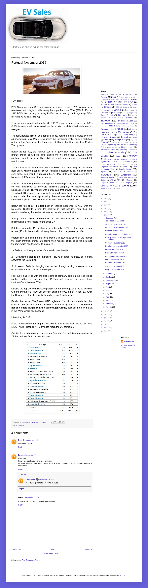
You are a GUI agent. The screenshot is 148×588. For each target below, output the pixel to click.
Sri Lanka (118, 172)
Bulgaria (110, 104)
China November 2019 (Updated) (117, 234)
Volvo (103, 186)
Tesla (111, 177)
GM (102, 135)
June (108, 290)
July (107, 287)
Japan (104, 142)
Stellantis (130, 172)
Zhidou (110, 188)
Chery (134, 107)
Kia (119, 142)
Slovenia (124, 167)
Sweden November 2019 (114, 266)
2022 (106, 205)
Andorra (112, 94)
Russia (122, 164)
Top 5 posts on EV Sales (114, 221)
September (110, 280)
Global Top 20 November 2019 (117, 228)
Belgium (109, 102)
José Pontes (30, 479)
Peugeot (117, 159)
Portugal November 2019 (114, 253)
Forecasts (105, 129)
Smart (134, 167)
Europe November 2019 (114, 231)
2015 (106, 321)
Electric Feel (116, 117)
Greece (110, 135)
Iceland (124, 137)
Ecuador (103, 117)
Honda (118, 135)
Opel (110, 159)
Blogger (122, 575)
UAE (111, 180)
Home (52, 549)
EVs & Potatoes (107, 123)
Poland (124, 159)
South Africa (109, 169)
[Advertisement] (115, 71)
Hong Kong (128, 135)
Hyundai (113, 137)
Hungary (104, 137)
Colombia (104, 113)
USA (112, 182)
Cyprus (132, 113)
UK (118, 180)
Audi (120, 94)
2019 (106, 215)
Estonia (129, 118)
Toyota (130, 178)
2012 (106, 331)
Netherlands (116, 152)
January (109, 307)
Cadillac (134, 104)
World (125, 185)
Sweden (106, 174)
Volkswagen (126, 182)
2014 (106, 324)
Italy (124, 140)
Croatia (125, 113)
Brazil (103, 104)
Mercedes (104, 149)
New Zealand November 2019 (116, 246)
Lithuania (104, 145)
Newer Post (16, 549)
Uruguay (103, 182)
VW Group (114, 186)
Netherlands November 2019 (116, 256)
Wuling (103, 188)
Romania (111, 164)
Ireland (106, 140)
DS (133, 115)
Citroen (132, 110)
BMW (130, 102)
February (109, 304)
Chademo (126, 107)
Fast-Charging (122, 123)
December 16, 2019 (46, 479)
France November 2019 (114, 250)
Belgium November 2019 (114, 270)
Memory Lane (126, 147)
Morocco (103, 153)
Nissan (118, 156)
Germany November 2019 (115, 243)
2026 (106, 199)
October (109, 277)
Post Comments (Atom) (31, 560)
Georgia (112, 132)
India (135, 137)
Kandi (113, 142)
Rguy (20, 440)
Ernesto (21, 455)
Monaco (132, 149)
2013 (106, 328)
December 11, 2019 (30, 440)
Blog (120, 102)
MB (116, 147)
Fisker (123, 126)
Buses (117, 104)
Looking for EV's (116, 145)
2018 (106, 311)
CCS (117, 107)
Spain (103, 171)
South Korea (125, 169)
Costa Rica (116, 113)
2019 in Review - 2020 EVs (115, 224)
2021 (106, 209)
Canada (107, 107)
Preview (119, 162)
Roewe (103, 164)
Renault (128, 162)
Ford (131, 126)
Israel (116, 140)
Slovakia (114, 167)
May (107, 294)
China (117, 109)
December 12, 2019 (32, 455)
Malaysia (108, 147)
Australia (129, 95)
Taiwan (103, 177)
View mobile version (52, 554)
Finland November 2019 (114, 260)
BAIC (114, 97)
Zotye (116, 188)
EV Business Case (125, 121)
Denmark (122, 115)
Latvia (126, 142)
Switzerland (126, 175)
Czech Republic (107, 115)
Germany (123, 132)
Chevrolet (107, 110)
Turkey (103, 180)
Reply (20, 447)
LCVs (132, 142)
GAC (132, 129)
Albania (103, 94)
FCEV (132, 123)
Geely (103, 132)
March (108, 300)
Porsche (134, 159)
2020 (106, 212)
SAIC (131, 164)
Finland (111, 126)
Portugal (21, 425)
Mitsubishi (122, 149)
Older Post (88, 549)
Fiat (102, 126)
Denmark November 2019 (115, 263)
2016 (106, 318)
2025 (106, 202)
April (108, 297)
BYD (125, 104)
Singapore (104, 167)
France (119, 128)
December (110, 218)
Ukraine (129, 180)
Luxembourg (132, 145)
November (110, 274)
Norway (132, 155)
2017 (106, 314)
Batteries (133, 99)
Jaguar (132, 140)
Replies (23, 474)
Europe (105, 120)
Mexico (113, 149)
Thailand (122, 177)
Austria (104, 97)
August (109, 284)
